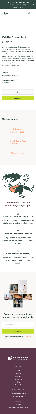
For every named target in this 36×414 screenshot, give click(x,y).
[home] (4, 13)
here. (21, 7)
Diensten (18, 373)
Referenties (18, 379)
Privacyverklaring (18, 396)
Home (18, 370)
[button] (29, 13)
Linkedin (18, 405)
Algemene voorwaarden (18, 393)
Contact (18, 385)
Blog (18, 382)
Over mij (18, 376)
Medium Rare (17, 2)
